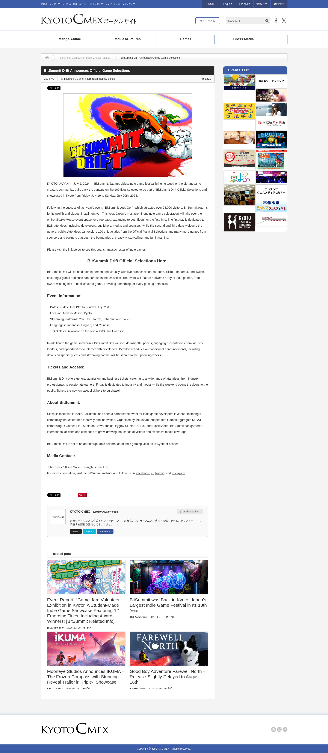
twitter (279, 729)
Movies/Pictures (128, 39)
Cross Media (243, 39)
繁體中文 (279, 4)
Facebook (142, 473)
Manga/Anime (70, 39)
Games (185, 39)
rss (273, 729)
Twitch (199, 272)
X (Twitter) (157, 473)
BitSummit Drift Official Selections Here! (127, 261)
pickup (106, 57)
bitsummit (65, 57)
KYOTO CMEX (80, 511)
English (227, 4)
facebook (285, 729)
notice (98, 57)
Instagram (178, 473)
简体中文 (262, 4)
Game (75, 57)
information (86, 57)
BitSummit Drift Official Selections (178, 189)
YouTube (158, 272)
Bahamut (182, 272)
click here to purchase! (105, 390)
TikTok (170, 272)
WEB (76, 531)
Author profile (190, 511)
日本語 (210, 4)
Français (244, 4)
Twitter (89, 531)
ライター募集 (207, 20)
